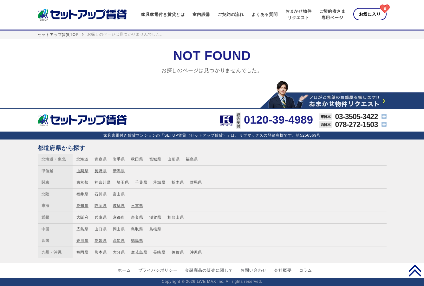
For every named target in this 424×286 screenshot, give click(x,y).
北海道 (82, 159)
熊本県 (101, 252)
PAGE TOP (414, 270)
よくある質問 (264, 14)
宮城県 (155, 159)
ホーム (124, 270)
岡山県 (119, 229)
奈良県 (137, 217)
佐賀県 (178, 252)
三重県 (137, 205)
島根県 (155, 229)
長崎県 (159, 252)
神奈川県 (103, 182)
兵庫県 (101, 217)
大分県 (119, 252)
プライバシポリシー (158, 270)
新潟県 (119, 171)
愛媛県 (101, 240)
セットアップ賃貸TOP (58, 34)
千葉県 (141, 182)
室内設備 (201, 14)
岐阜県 (119, 205)
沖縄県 (196, 252)
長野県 (101, 171)
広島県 (82, 229)
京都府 (119, 217)
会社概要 (282, 270)
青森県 (101, 159)
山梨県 (82, 171)
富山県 (119, 194)
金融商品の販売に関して (209, 270)
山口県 (101, 229)
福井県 (82, 194)
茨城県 (159, 182)
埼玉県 (123, 182)
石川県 (101, 194)
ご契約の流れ (231, 14)
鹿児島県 (139, 252)
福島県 (192, 159)
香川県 (82, 240)
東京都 (82, 182)
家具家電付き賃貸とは (163, 14)
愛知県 (82, 205)
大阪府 (82, 217)
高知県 (119, 240)
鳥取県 (137, 229)
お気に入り (370, 14)
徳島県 (137, 240)
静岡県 (101, 205)
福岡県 (82, 252)
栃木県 (178, 182)
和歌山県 (175, 217)
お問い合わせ (253, 270)
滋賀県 (155, 217)
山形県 (173, 159)
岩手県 (119, 159)
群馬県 (196, 182)
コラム (305, 270)
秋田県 (137, 159)
